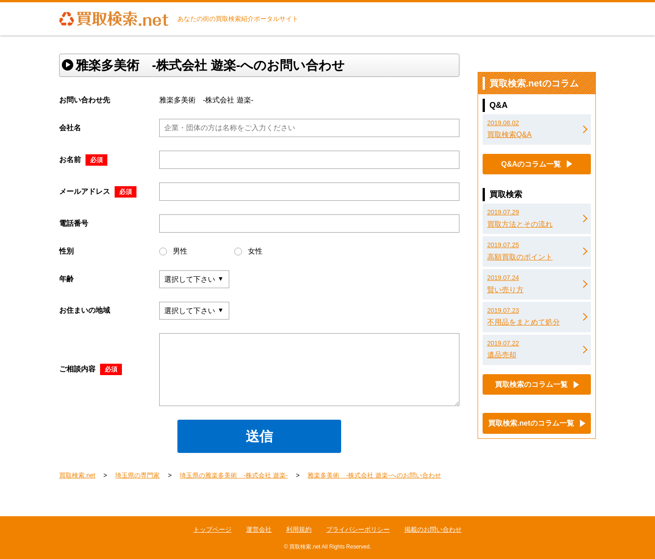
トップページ (212, 529)
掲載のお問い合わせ (433, 529)
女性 (248, 251)
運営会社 (259, 529)
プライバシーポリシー (358, 529)
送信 (259, 436)
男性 (173, 251)
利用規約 (299, 529)
